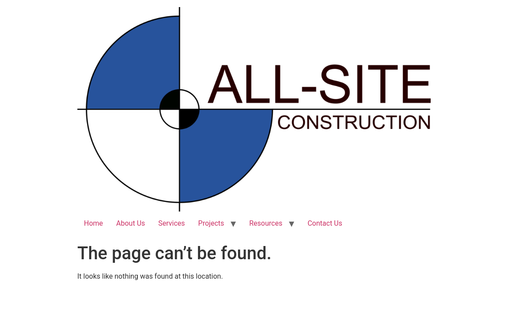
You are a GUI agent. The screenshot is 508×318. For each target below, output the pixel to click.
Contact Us (324, 223)
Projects (211, 223)
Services (171, 223)
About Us (130, 223)
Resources (265, 223)
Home (93, 223)
